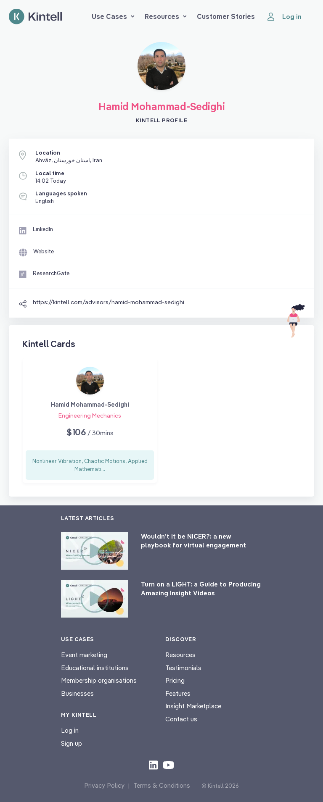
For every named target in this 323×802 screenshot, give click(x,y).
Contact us (181, 719)
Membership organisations (99, 680)
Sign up (71, 743)
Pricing (175, 680)
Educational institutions (95, 668)
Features (178, 693)
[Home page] (35, 16)
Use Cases (113, 16)
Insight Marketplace (193, 706)
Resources (166, 16)
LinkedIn (43, 229)
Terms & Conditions (161, 785)
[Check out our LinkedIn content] (153, 764)
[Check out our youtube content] (168, 764)
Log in (70, 730)
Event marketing (84, 655)
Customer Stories (226, 16)
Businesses (77, 693)
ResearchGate (51, 273)
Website (43, 251)
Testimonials (183, 668)
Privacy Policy (104, 785)
